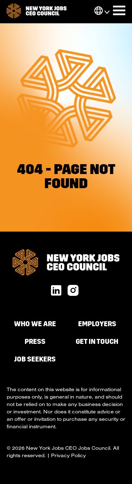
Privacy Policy (68, 455)
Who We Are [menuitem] (35, 324)
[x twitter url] (73, 291)
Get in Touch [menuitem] (97, 341)
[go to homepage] (37, 12)
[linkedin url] (56, 291)
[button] (98, 11)
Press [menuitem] (35, 341)
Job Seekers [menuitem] (35, 359)
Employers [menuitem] (97, 324)
